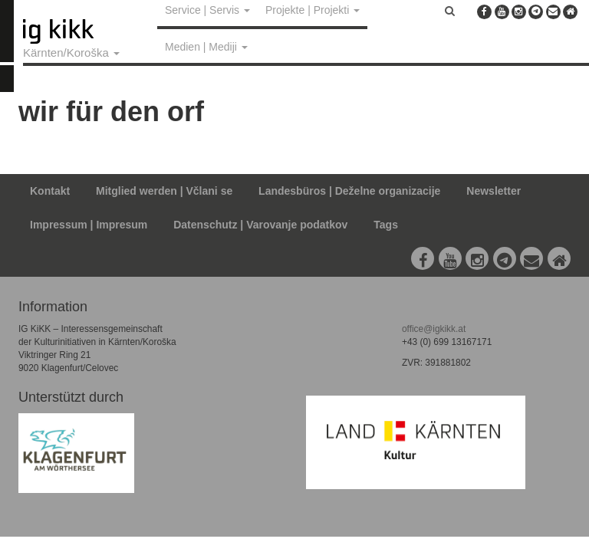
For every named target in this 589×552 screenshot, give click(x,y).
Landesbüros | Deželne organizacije (349, 191)
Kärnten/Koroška (71, 52)
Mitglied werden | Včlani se (164, 191)
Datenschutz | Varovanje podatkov (260, 225)
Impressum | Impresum (88, 225)
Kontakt (50, 191)
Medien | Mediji (206, 47)
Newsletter (493, 191)
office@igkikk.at (434, 329)
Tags (385, 225)
